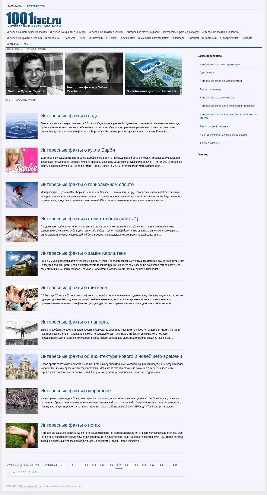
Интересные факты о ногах (70, 425)
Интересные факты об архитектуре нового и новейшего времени (111, 356)
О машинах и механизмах (153, 38)
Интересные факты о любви (143, 32)
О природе (178, 38)
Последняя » (28, 472)
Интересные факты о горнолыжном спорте (87, 184)
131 (127, 465)
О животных (96, 38)
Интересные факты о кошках (106, 32)
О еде (82, 38)
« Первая (50, 465)
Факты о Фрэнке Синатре (26, 91)
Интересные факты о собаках (181, 32)
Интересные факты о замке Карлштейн (84, 253)
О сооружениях (229, 38)
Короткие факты (36, 6)
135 (160, 465)
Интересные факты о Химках (217, 97)
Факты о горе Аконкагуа (214, 126)
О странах (13, 43)
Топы (25, 43)
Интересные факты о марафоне (76, 390)
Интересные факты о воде (70, 115)
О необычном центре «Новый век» (152, 91)
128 (102, 465)
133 (144, 465)
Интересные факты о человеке (220, 32)
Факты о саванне (210, 143)
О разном (193, 38)
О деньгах (69, 38)
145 (175, 465)
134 (152, 465)
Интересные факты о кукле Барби (78, 150)
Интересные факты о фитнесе (74, 287)
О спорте (247, 38)
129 (110, 465)
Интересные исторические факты (27, 32)
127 (94, 465)
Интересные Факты (30, 486)
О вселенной (52, 38)
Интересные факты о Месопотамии (221, 80)
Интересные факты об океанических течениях (227, 105)
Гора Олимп (207, 72)
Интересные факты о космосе (68, 32)
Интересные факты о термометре (220, 64)
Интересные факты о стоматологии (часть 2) (89, 218)
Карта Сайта (15, 6)
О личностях (127, 38)
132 (135, 465)
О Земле (111, 38)
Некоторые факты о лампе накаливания (224, 134)
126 (85, 465)
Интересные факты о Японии (24, 38)
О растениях (209, 38)
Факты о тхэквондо (211, 89)
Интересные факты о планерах (75, 322)
